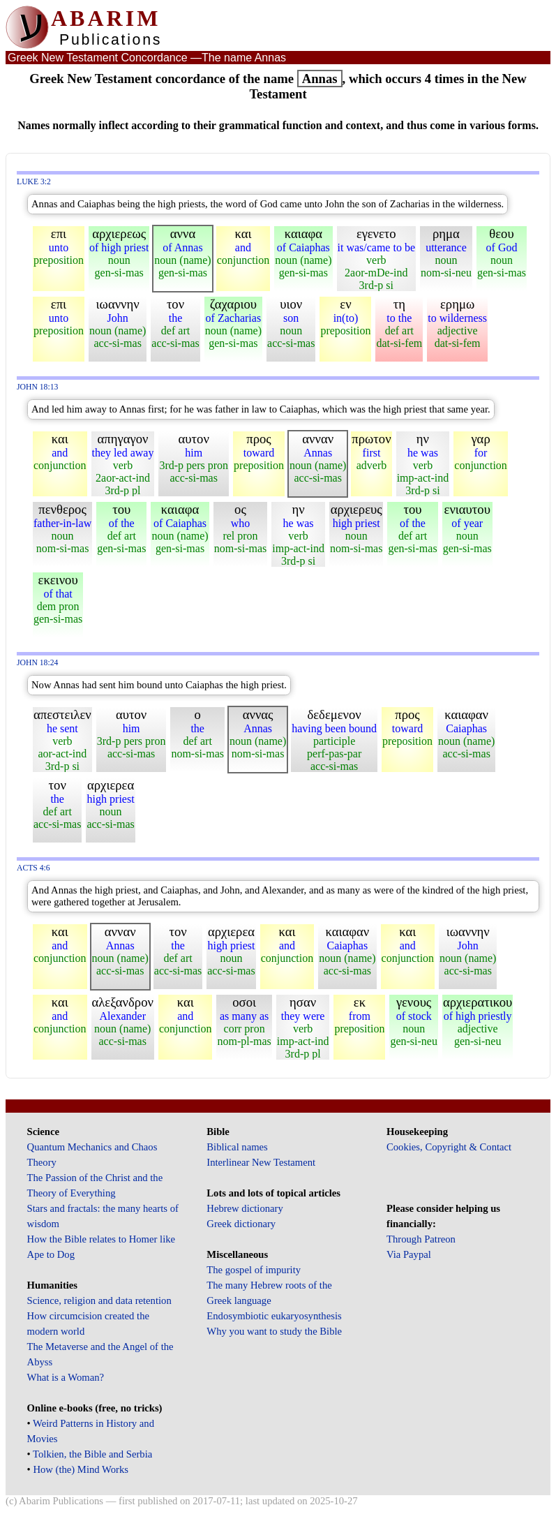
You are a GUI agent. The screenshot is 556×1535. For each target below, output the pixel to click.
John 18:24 (37, 662)
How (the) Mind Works (80, 1469)
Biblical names (237, 1146)
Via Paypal (408, 1254)
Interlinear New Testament (260, 1162)
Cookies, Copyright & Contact (448, 1146)
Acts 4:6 (33, 868)
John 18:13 (37, 387)
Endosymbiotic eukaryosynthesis (273, 1315)
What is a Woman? (65, 1377)
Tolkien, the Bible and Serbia (92, 1454)
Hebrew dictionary (244, 1208)
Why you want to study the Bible (274, 1331)
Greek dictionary (241, 1223)
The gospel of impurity (253, 1269)
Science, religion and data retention (99, 1300)
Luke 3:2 (34, 181)
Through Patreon (421, 1239)
